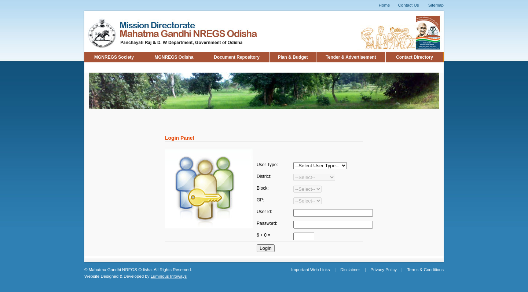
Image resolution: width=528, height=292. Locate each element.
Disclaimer (350, 269)
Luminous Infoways (169, 276)
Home (384, 5)
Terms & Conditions (425, 269)
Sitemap (436, 5)
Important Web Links (310, 269)
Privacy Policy (383, 269)
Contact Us (408, 5)
